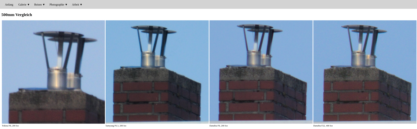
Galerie (22, 4)
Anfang (9, 4)
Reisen (38, 4)
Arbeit (75, 4)
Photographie (57, 4)
